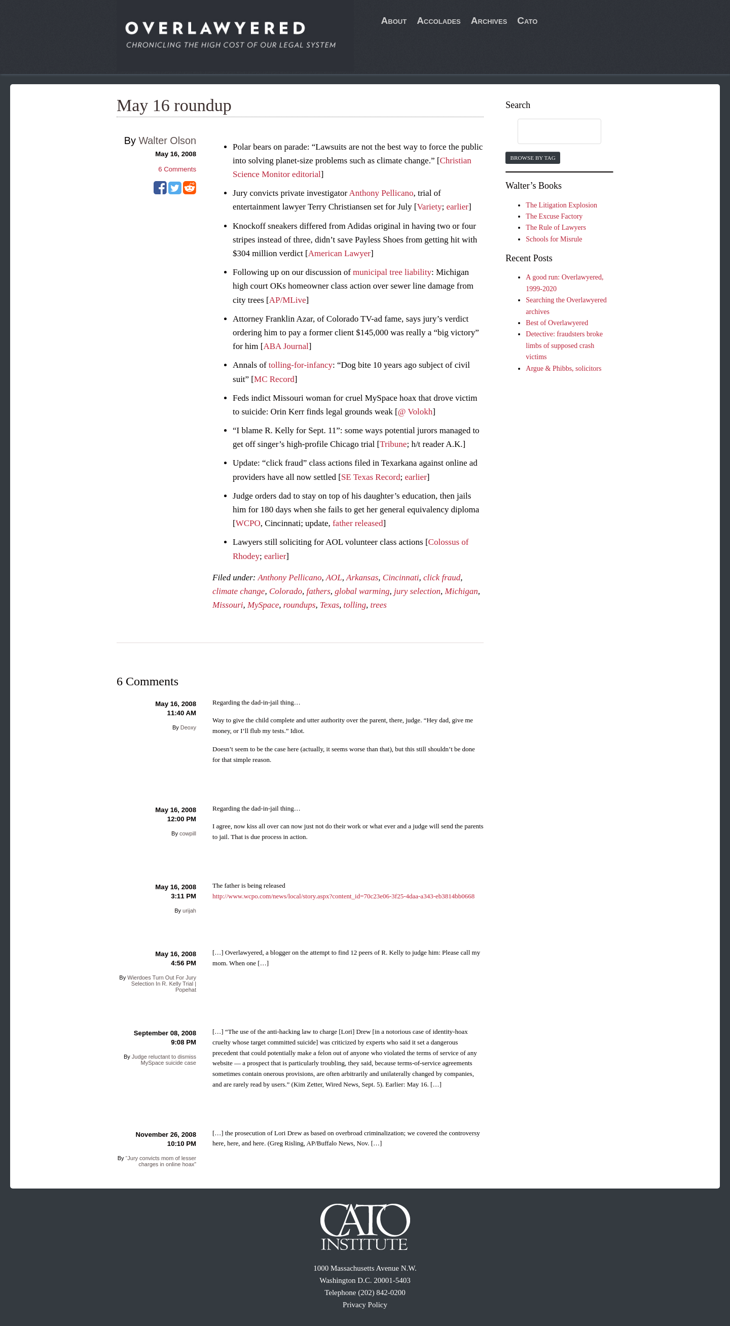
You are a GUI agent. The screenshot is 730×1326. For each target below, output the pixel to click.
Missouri (227, 605)
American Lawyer (339, 253)
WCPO (248, 523)
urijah (189, 911)
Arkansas (362, 577)
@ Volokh (415, 411)
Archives (489, 20)
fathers (319, 591)
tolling (355, 605)
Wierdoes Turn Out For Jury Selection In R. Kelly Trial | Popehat (161, 983)
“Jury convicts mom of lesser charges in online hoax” (161, 1161)
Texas (329, 605)
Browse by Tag (532, 158)
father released (358, 523)
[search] (549, 132)
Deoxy (188, 727)
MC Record (274, 379)
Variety (429, 207)
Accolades (439, 20)
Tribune (393, 444)
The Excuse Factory (554, 216)
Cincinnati (401, 577)
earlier (457, 207)
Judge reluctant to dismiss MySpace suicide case (164, 1060)
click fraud (441, 577)
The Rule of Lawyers (556, 227)
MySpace (263, 605)
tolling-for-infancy (301, 365)
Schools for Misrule (554, 239)
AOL (334, 577)
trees (378, 605)
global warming (362, 591)
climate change (238, 591)
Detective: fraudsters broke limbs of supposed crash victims (564, 345)
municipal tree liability (392, 272)
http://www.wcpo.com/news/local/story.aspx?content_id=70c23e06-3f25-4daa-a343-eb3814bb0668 (343, 896)
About (394, 20)
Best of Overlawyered (557, 323)
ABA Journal (285, 346)
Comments (177, 169)
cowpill (187, 833)
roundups (299, 605)
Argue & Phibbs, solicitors (563, 368)
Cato (527, 20)
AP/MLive (287, 300)
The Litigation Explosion (561, 205)
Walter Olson (167, 140)
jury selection (417, 591)
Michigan (461, 591)
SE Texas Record (370, 477)
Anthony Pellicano (381, 193)
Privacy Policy (365, 1305)
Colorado (285, 591)
